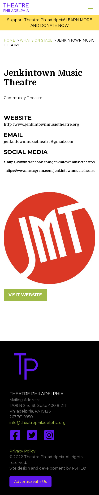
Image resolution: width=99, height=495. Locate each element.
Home (9, 40)
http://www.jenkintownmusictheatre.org (41, 124)
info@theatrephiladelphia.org (37, 422)
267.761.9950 (21, 417)
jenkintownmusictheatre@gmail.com (38, 141)
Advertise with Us (30, 481)
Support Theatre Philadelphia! (36, 20)
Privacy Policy (22, 451)
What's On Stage (36, 40)
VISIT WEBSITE (25, 295)
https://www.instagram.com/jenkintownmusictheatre (50, 171)
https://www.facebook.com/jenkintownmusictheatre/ (51, 162)
